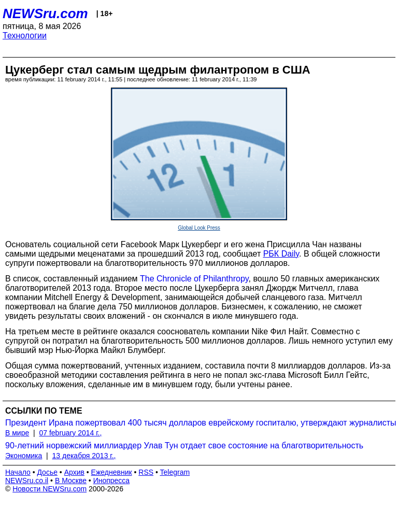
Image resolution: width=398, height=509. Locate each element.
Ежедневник (111, 472)
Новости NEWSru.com (49, 489)
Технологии (25, 35)
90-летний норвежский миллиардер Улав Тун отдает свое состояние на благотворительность (184, 445)
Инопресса (111, 480)
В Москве (71, 480)
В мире (17, 433)
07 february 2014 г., (70, 433)
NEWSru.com (45, 13)
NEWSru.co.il (26, 480)
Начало (18, 472)
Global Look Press (199, 228)
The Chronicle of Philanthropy (194, 278)
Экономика (23, 455)
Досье (47, 472)
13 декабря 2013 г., (84, 455)
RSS (145, 472)
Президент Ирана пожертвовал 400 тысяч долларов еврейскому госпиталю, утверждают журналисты (200, 422)
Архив (74, 472)
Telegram (175, 472)
